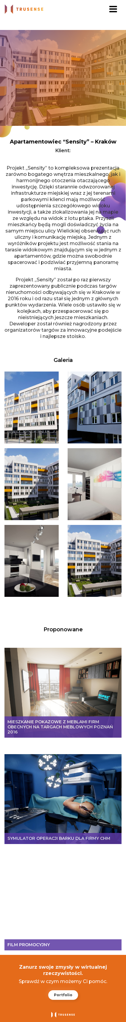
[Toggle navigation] (113, 9)
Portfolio (63, 995)
